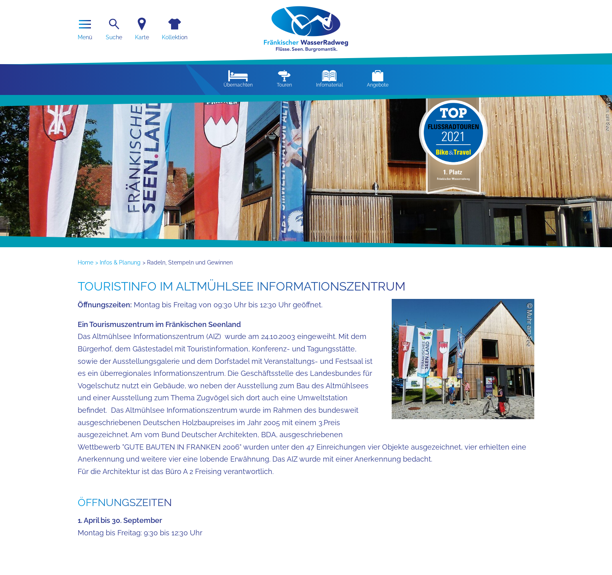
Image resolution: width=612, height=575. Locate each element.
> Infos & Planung (118, 262)
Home (85, 262)
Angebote (378, 79)
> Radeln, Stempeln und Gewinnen (188, 262)
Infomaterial (329, 79)
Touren (284, 79)
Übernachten (238, 79)
